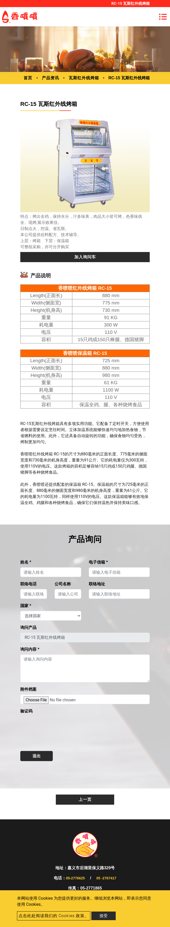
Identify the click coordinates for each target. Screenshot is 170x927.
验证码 (26, 711)
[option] (85, 163)
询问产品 (28, 627)
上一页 (85, 799)
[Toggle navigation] (163, 17)
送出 (36, 756)
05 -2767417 (106, 878)
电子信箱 (98, 562)
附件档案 (28, 689)
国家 (25, 606)
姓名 (25, 562)
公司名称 (63, 584)
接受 (103, 916)
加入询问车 (85, 257)
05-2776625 (75, 878)
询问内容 (29, 649)
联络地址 (97, 584)
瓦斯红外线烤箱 (84, 77)
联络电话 (28, 584)
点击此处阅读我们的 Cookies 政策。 (54, 915)
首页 (28, 77)
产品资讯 (50, 77)
